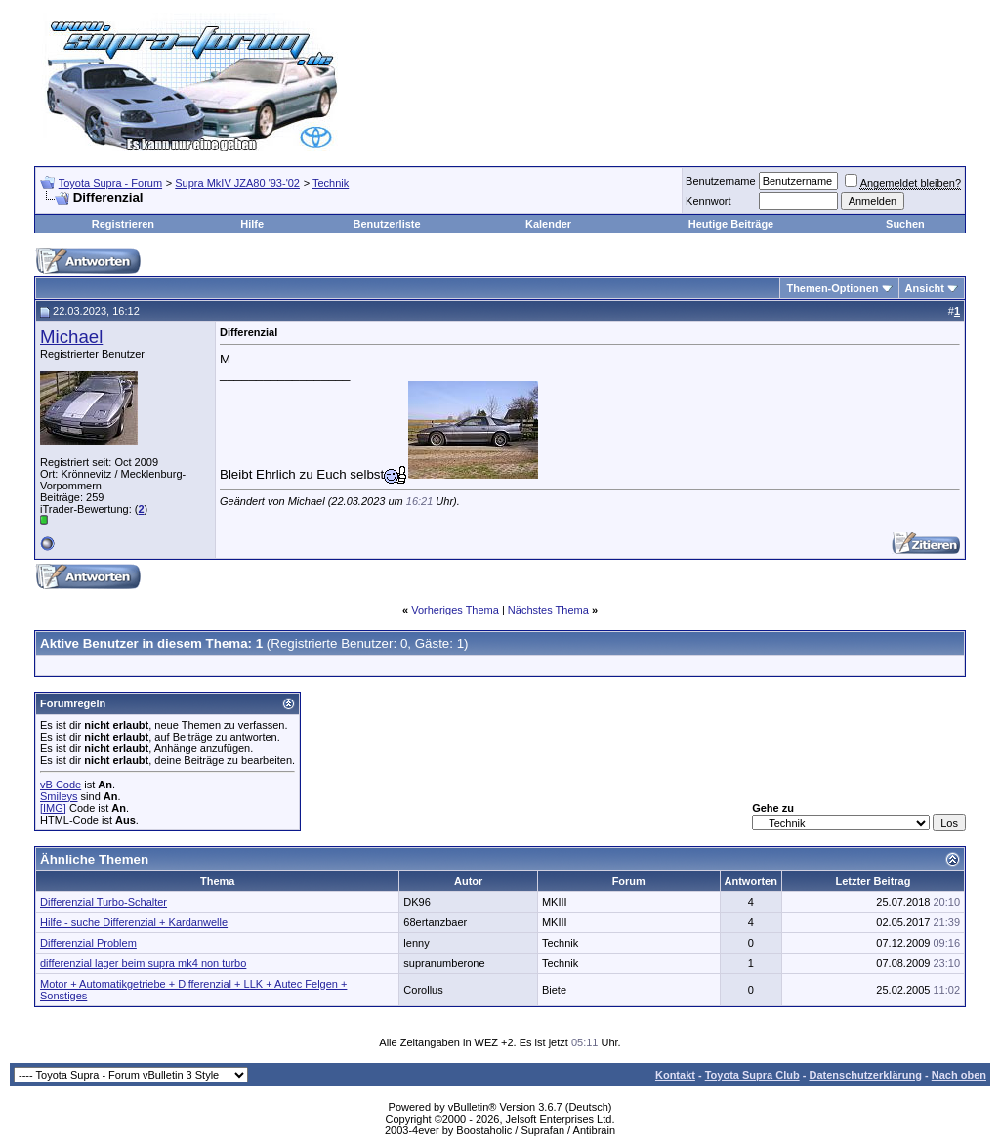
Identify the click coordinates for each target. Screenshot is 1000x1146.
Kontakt (675, 1075)
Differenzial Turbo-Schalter (103, 902)
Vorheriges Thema (455, 609)
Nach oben (959, 1075)
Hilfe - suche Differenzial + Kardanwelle (134, 922)
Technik (330, 183)
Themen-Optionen (832, 288)
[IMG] (53, 808)
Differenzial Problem (88, 943)
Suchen (905, 224)
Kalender (548, 224)
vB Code (60, 784)
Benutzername (721, 181)
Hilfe (252, 224)
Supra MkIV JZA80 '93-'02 (237, 183)
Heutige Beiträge (730, 224)
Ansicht (924, 288)
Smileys (59, 796)
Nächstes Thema (548, 609)
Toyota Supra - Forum (110, 183)
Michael (71, 336)
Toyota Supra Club (752, 1075)
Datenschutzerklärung (865, 1075)
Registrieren (123, 224)
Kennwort (708, 201)
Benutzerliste (387, 224)
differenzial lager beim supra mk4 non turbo (143, 963)
